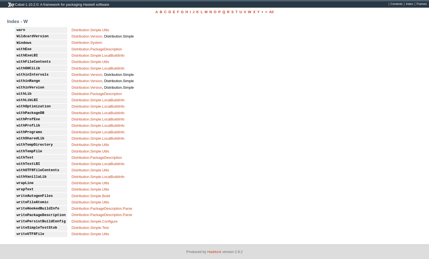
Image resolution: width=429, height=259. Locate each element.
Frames (421, 4)
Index (409, 4)
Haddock (214, 252)
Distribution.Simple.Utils (90, 30)
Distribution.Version (86, 36)
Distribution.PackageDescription (96, 49)
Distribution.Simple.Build (90, 196)
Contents (396, 4)
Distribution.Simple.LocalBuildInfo (97, 55)
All (271, 12)
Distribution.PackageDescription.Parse (101, 208)
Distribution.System (86, 43)
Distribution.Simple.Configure (94, 221)
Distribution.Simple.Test (90, 228)
